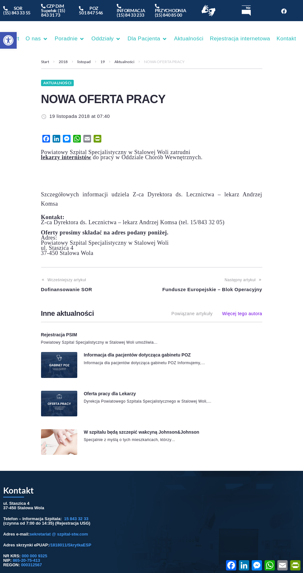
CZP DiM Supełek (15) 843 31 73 (53, 10)
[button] (8, 40)
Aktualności (124, 61)
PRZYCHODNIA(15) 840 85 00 (170, 10)
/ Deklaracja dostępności (259, 534)
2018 (63, 61)
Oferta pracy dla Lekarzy (109, 373)
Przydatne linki (220, 534)
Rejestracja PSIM (59, 334)
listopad (84, 61)
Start (45, 61)
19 (102, 61)
